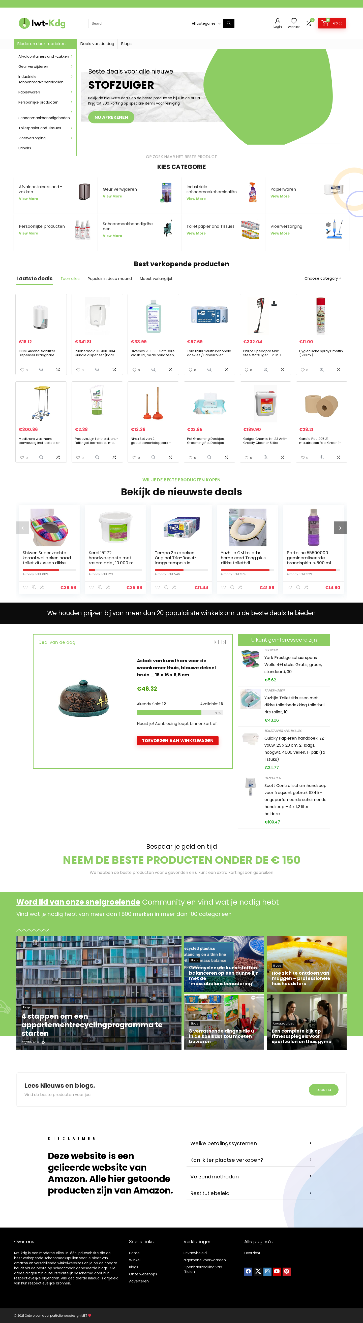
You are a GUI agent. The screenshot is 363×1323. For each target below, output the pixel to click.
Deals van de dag (97, 44)
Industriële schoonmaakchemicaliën (41, 79)
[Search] (228, 23)
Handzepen (272, 778)
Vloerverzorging (32, 138)
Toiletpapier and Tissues (39, 127)
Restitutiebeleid (210, 1193)
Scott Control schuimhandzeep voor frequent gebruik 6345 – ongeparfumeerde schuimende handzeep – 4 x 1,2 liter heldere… (295, 800)
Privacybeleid (195, 1252)
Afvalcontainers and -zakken (43, 56)
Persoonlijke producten (38, 102)
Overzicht (252, 1253)
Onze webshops (143, 1274)
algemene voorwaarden (205, 1260)
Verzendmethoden (214, 1176)
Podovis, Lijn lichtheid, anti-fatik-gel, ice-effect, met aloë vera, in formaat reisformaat (96, 444)
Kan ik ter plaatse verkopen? (226, 1160)
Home (134, 1252)
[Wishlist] (294, 21)
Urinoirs (24, 148)
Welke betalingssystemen (223, 1143)
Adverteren (139, 1281)
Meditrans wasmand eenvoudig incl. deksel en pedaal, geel (39, 442)
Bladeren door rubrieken (41, 44)
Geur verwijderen (33, 66)
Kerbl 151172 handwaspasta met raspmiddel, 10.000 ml (112, 558)
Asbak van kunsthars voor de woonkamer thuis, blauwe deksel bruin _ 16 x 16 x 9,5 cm (176, 667)
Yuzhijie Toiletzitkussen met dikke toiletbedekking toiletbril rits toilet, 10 (294, 705)
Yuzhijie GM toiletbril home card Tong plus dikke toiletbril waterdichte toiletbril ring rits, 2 (243, 563)
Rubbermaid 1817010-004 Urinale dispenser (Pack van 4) (95, 355)
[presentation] (22, 527)
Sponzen (270, 650)
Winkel (134, 1260)
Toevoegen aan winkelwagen (178, 741)
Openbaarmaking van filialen (203, 1269)
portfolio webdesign (65, 1315)
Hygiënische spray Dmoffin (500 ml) (321, 353)
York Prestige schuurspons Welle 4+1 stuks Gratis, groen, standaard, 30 (293, 665)
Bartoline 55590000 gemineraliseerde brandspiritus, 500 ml (309, 558)
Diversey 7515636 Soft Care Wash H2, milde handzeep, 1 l (153, 355)
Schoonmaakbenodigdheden (44, 117)
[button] (251, 1143)
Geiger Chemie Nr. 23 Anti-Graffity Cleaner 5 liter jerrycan (265, 442)
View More (28, 198)
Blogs (126, 44)
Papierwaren (29, 92)
